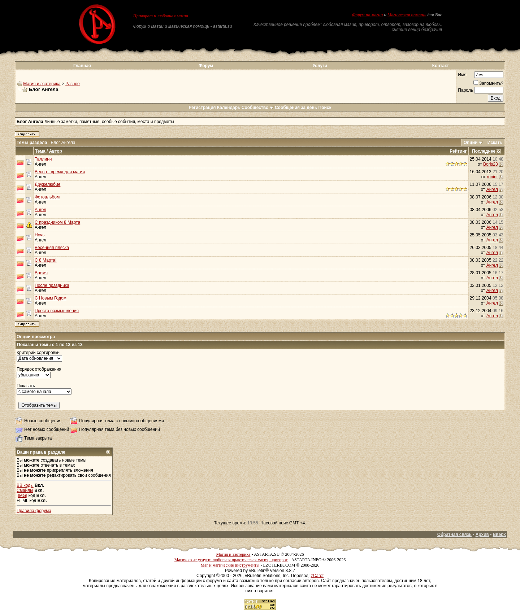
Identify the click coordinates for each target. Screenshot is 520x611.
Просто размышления (57, 310)
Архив (482, 534)
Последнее (483, 151)
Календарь (228, 107)
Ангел (40, 164)
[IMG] (22, 495)
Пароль (465, 90)
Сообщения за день (296, 107)
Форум (206, 65)
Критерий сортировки (38, 352)
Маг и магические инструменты (229, 565)
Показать (26, 385)
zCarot (317, 575)
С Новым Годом (50, 298)
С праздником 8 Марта (57, 222)
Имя (462, 74)
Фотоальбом (47, 197)
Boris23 (490, 164)
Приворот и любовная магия (160, 15)
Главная (82, 65)
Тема (40, 151)
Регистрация (202, 107)
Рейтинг (458, 151)
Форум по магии (367, 14)
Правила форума (34, 510)
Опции (471, 142)
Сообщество (258, 107)
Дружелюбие (47, 184)
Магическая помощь (406, 14)
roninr (492, 176)
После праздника (52, 285)
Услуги (320, 65)
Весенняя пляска (52, 247)
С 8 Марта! (46, 260)
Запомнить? (488, 83)
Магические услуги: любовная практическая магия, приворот (231, 559)
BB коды (25, 485)
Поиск (325, 107)
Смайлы (25, 490)
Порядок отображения (39, 369)
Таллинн (43, 159)
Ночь (40, 234)
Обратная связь (454, 534)
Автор (55, 151)
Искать (495, 142)
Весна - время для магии (60, 171)
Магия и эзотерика (41, 83)
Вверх (499, 534)
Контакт (440, 65)
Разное (72, 83)
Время (41, 272)
